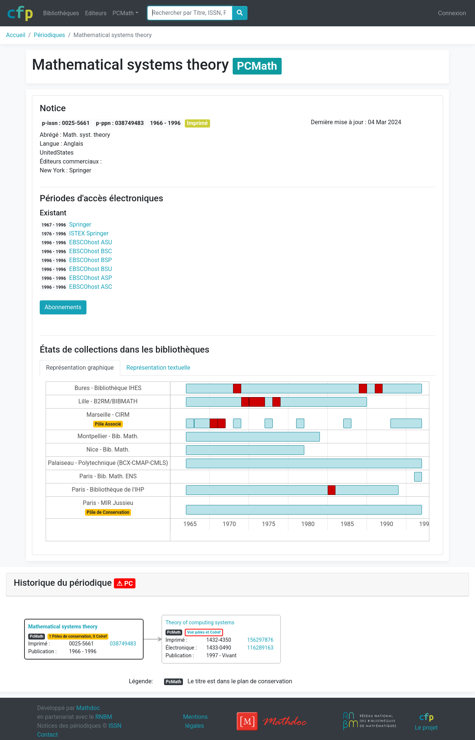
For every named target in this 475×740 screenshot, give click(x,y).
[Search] (189, 13)
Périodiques (49, 35)
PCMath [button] (123, 13)
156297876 (260, 640)
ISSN (114, 725)
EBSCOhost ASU (90, 242)
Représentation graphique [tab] (80, 367)
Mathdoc (88, 707)
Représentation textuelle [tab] (158, 367)
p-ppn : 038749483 (120, 123)
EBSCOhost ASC (90, 286)
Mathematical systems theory (63, 627)
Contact (47, 734)
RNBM (103, 716)
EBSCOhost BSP (90, 260)
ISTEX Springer (88, 233)
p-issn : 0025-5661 (66, 123)
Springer (80, 224)
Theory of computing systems (200, 622)
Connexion (452, 13)
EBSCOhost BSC (90, 251)
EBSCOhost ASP (90, 277)
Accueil (15, 35)
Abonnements (63, 307)
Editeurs (96, 13)
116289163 (260, 648)
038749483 (123, 644)
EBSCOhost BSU (90, 268)
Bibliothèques (61, 13)
